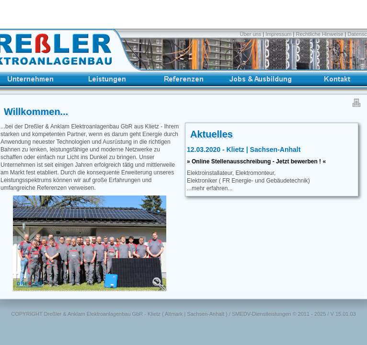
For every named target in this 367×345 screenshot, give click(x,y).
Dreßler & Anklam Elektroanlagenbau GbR (93, 314)
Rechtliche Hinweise (320, 34)
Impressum (278, 34)
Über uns (251, 34)
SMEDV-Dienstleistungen (261, 314)
